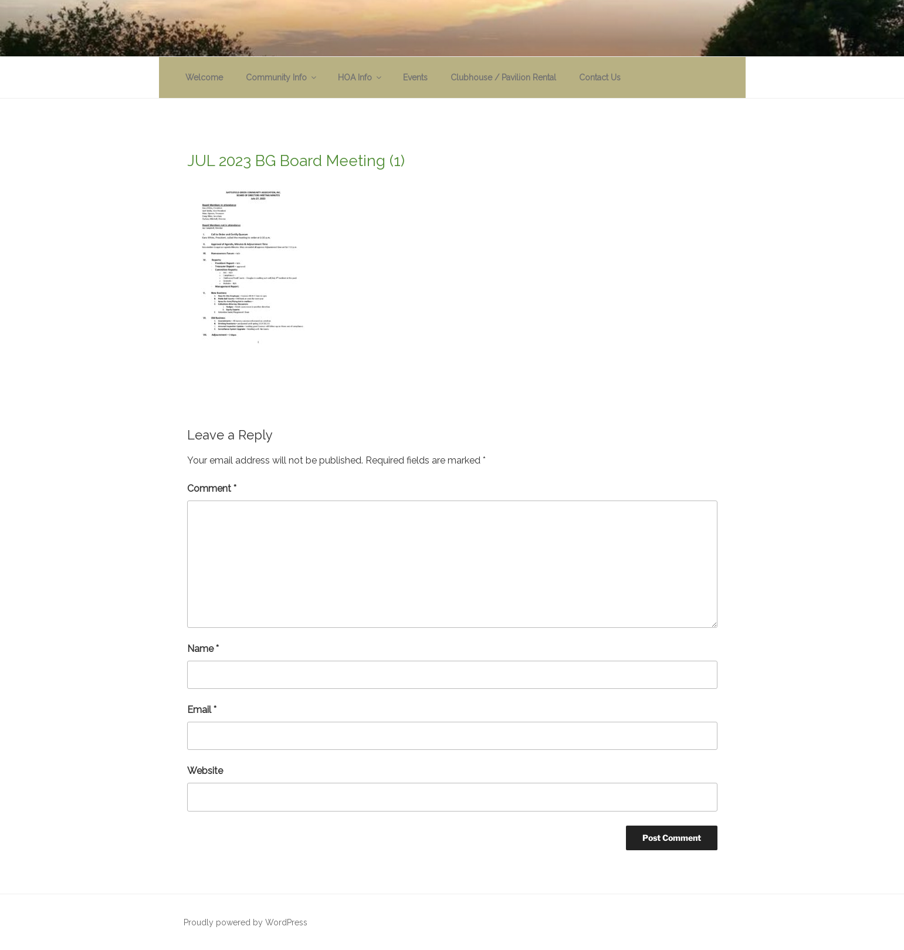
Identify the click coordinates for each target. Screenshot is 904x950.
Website (205, 770)
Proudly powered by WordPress (245, 922)
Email (201, 709)
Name (203, 648)
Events (415, 77)
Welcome (204, 77)
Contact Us (600, 77)
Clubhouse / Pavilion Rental (503, 77)
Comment (211, 488)
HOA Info (360, 77)
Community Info (282, 77)
